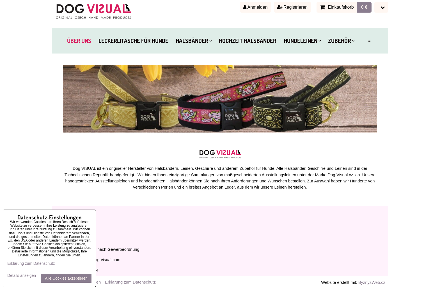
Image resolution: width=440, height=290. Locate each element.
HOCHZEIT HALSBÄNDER (247, 40)
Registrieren (292, 7)
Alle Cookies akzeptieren (66, 278)
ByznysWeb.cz (371, 282)
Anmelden (255, 7)
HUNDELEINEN (302, 40)
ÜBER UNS (79, 40)
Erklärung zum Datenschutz (130, 282)
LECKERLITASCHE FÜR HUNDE (133, 40)
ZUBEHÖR (341, 40)
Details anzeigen (21, 275)
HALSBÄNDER (194, 40)
